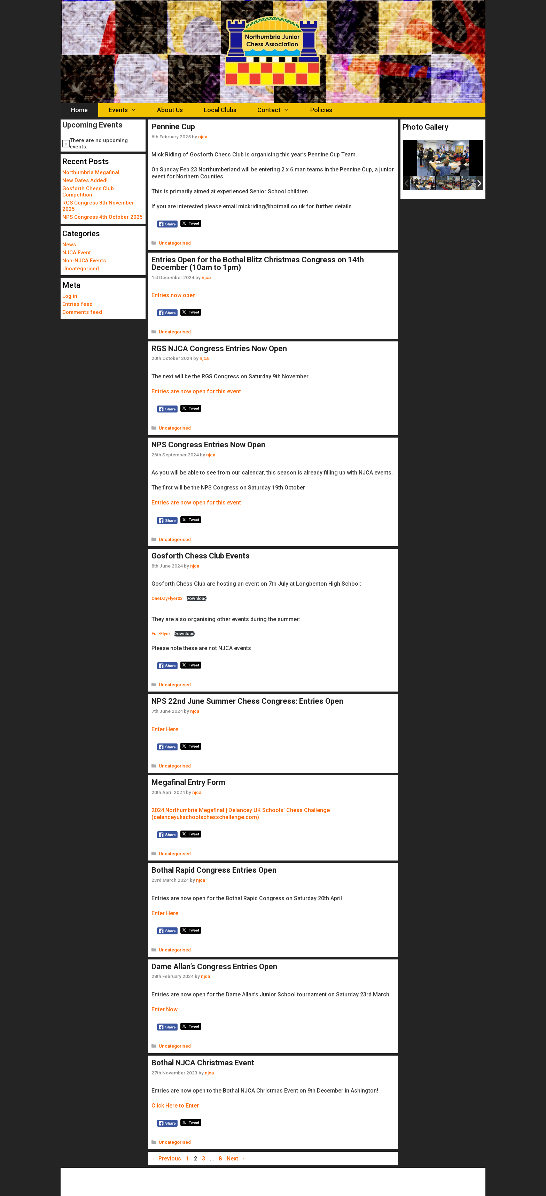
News (69, 244)
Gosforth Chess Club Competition (88, 191)
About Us (170, 110)
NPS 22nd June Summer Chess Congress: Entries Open (247, 701)
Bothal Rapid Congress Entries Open (213, 870)
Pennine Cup (173, 126)
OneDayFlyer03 (166, 598)
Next (236, 1158)
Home (79, 110)
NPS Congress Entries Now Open (208, 444)
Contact (278, 110)
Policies (321, 110)
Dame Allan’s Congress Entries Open (214, 966)
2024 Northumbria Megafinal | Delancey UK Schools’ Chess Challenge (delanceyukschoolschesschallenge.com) (240, 813)
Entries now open (173, 295)
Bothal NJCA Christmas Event (202, 1062)
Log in (69, 296)
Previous (166, 1158)
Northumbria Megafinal (90, 172)
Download (196, 598)
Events (128, 110)
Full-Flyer (160, 633)
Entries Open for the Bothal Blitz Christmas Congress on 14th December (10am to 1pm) (257, 263)
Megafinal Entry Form (188, 782)
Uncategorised (175, 243)
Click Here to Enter (175, 1105)
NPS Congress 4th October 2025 (102, 217)
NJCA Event (76, 252)
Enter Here (164, 729)
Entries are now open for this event (196, 391)
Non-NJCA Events (84, 260)
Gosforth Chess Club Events (200, 555)
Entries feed (77, 304)
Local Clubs (220, 110)
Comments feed (82, 312)
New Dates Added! (85, 180)
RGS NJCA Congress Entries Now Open (219, 348)
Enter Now (164, 1009)
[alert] (103, 143)
